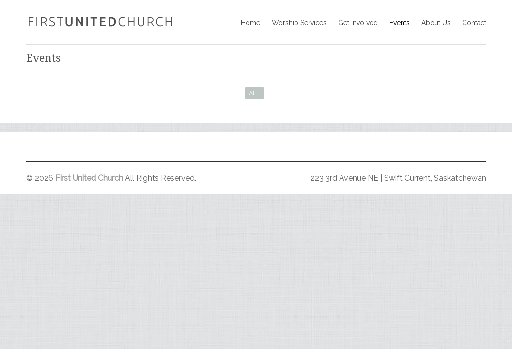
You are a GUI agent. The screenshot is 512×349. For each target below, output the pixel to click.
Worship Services (299, 23)
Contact (474, 23)
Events (399, 23)
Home (250, 23)
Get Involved (358, 23)
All (254, 93)
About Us (435, 23)
